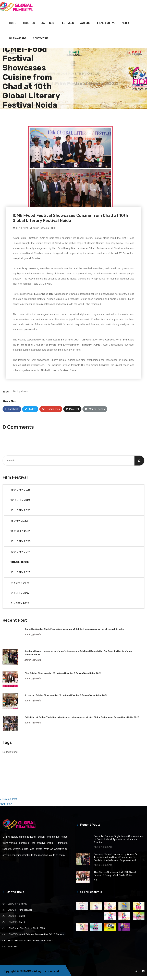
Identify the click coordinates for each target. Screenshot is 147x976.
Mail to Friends (95, 408)
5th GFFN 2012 (19, 602)
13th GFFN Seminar (17, 902)
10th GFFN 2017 (20, 571)
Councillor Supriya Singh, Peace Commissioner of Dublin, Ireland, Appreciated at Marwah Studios (74, 628)
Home (12, 21)
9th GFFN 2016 (19, 581)
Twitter (30, 408)
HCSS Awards (17, 37)
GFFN (30, 970)
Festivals (67, 21)
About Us (29, 21)
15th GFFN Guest (16, 921)
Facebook (12, 408)
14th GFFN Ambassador (20, 908)
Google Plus (51, 408)
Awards (85, 21)
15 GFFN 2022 (19, 519)
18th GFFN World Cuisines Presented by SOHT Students (36, 933)
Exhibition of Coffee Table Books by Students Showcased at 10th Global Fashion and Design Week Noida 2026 (81, 716)
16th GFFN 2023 (20, 509)
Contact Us (40, 37)
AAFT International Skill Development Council (30, 939)
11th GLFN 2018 (20, 560)
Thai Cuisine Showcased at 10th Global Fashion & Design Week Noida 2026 (62, 672)
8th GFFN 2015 (19, 591)
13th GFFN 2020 (20, 540)
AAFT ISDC (47, 21)
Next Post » (6, 802)
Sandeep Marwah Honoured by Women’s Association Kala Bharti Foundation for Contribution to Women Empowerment (115, 856)
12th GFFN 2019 (20, 550)
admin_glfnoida (39, 226)
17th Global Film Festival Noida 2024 (26, 927)
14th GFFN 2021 (20, 529)
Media (125, 21)
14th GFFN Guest (16, 914)
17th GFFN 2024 (20, 498)
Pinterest (72, 408)
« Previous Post (8, 797)
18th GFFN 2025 (20, 488)
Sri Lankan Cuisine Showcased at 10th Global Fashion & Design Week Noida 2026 (65, 694)
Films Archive (106, 21)
